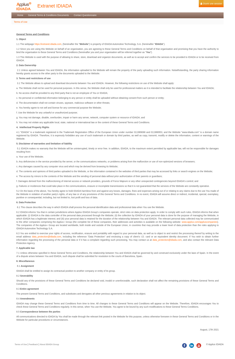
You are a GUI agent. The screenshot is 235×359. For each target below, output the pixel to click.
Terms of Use (20, 22)
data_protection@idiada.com (46, 236)
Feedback (33, 344)
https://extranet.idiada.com (48, 44)
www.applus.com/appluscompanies (199, 222)
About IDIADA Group (49, 344)
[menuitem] (211, 3)
